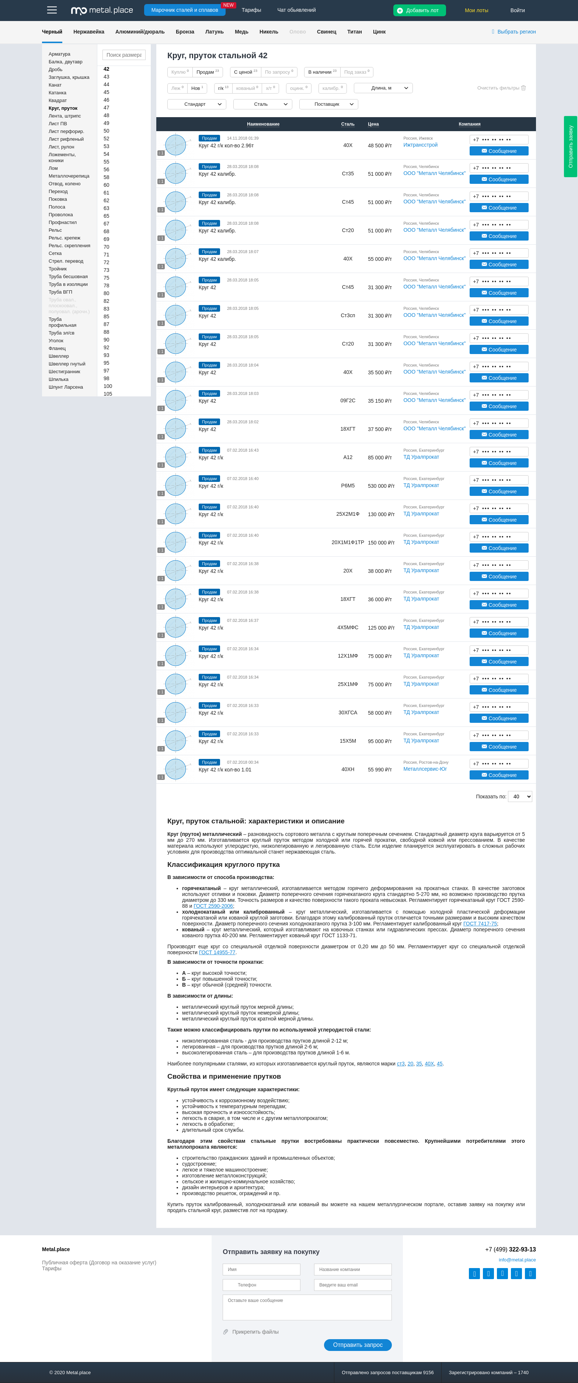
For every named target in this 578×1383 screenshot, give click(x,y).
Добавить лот (422, 10)
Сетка (55, 253)
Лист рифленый (66, 139)
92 (106, 347)
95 (106, 363)
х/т (270, 88)
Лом (53, 168)
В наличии (322, 72)
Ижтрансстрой (420, 145)
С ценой (245, 72)
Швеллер (59, 356)
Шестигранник (64, 371)
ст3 (401, 1064)
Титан (354, 32)
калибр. (333, 88)
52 (106, 138)
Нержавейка (88, 32)
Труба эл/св (61, 333)
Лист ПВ (58, 123)
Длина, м (381, 88)
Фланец (57, 348)
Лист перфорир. (66, 131)
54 (106, 154)
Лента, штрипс (65, 116)
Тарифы (52, 1268)
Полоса (57, 207)
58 (106, 177)
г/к (223, 88)
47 (106, 108)
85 (106, 316)
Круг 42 (207, 287)
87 (106, 324)
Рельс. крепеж (64, 238)
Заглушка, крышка (69, 77)
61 (106, 193)
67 (106, 224)
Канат (55, 85)
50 (106, 131)
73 (106, 270)
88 (106, 332)
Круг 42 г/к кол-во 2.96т (226, 145)
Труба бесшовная (68, 276)
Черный (52, 32)
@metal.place (517, 1260)
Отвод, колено (65, 183)
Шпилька (59, 379)
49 (106, 123)
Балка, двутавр (66, 61)
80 (106, 293)
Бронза (185, 32)
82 (106, 301)
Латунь (214, 32)
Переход (58, 191)
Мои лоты (476, 10)
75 (106, 278)
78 (106, 285)
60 (106, 185)
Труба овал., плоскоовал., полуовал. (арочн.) (69, 305)
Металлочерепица (69, 176)
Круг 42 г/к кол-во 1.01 (225, 770)
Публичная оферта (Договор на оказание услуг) (99, 1262)
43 (106, 77)
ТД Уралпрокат (421, 457)
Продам (207, 72)
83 (106, 309)
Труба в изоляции (68, 284)
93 (106, 355)
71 (106, 255)
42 (106, 69)
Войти (518, 10)
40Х (429, 1064)
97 (106, 371)
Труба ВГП (60, 292)
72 (106, 262)
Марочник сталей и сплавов (185, 10)
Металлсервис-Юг (425, 769)
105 (108, 394)
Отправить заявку (571, 146)
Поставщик (326, 104)
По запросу (279, 72)
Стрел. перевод (66, 261)
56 (106, 169)
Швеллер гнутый (67, 364)
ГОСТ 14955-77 (217, 952)
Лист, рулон (61, 147)
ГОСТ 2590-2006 (213, 906)
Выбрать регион (517, 32)
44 (106, 84)
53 (106, 146)
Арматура (59, 54)
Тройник (58, 269)
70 (106, 247)
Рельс (55, 230)
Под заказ (356, 72)
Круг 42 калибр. (217, 174)
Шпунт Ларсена (66, 387)
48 (106, 115)
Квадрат (58, 100)
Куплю (180, 72)
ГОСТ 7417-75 (480, 924)
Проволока (61, 214)
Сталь (261, 104)
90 (106, 340)
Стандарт (194, 104)
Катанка (57, 92)
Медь (241, 32)
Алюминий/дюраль (140, 32)
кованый (247, 88)
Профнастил (63, 222)
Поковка (58, 199)
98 (106, 378)
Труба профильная (62, 322)
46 (106, 100)
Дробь (55, 69)
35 (419, 1064)
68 (106, 231)
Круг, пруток (63, 108)
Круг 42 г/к (211, 458)
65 (106, 216)
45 (106, 92)
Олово (297, 32)
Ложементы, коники (62, 157)
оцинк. (298, 88)
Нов (197, 88)
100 (108, 386)
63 (106, 208)
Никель (269, 32)
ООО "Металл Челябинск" (434, 173)
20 (411, 1064)
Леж (177, 88)
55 (106, 162)
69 (106, 239)
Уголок (56, 340)
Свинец (326, 32)
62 (106, 200)
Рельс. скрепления (69, 245)
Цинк (379, 32)
